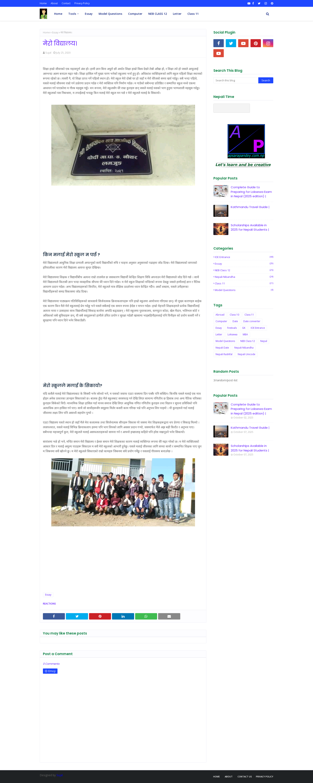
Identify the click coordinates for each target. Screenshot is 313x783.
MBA (245, 334)
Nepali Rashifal (224, 354)
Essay (55, 32)
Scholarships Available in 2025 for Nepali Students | (250, 227)
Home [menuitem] (58, 14)
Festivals (232, 328)
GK (243, 328)
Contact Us (245, 776)
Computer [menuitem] (135, 14)
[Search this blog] (235, 80)
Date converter (251, 321)
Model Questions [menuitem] (110, 14)
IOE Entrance (244, 257)
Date (235, 321)
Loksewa (232, 334)
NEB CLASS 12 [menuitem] (157, 14)
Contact (66, 3)
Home (43, 3)
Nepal (263, 341)
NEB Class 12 (244, 270)
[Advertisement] (123, 224)
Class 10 (234, 314)
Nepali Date (222, 347)
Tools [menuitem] (72, 14)
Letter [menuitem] (177, 14)
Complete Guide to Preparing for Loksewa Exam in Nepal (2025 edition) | (251, 191)
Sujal (48, 52)
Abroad (220, 314)
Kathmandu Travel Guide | (250, 207)
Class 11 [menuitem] (193, 14)
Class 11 (244, 283)
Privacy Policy (82, 3)
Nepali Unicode (246, 354)
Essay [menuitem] (89, 14)
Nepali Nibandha (244, 277)
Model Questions (244, 290)
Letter (219, 334)
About (54, 3)
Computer (221, 321)
